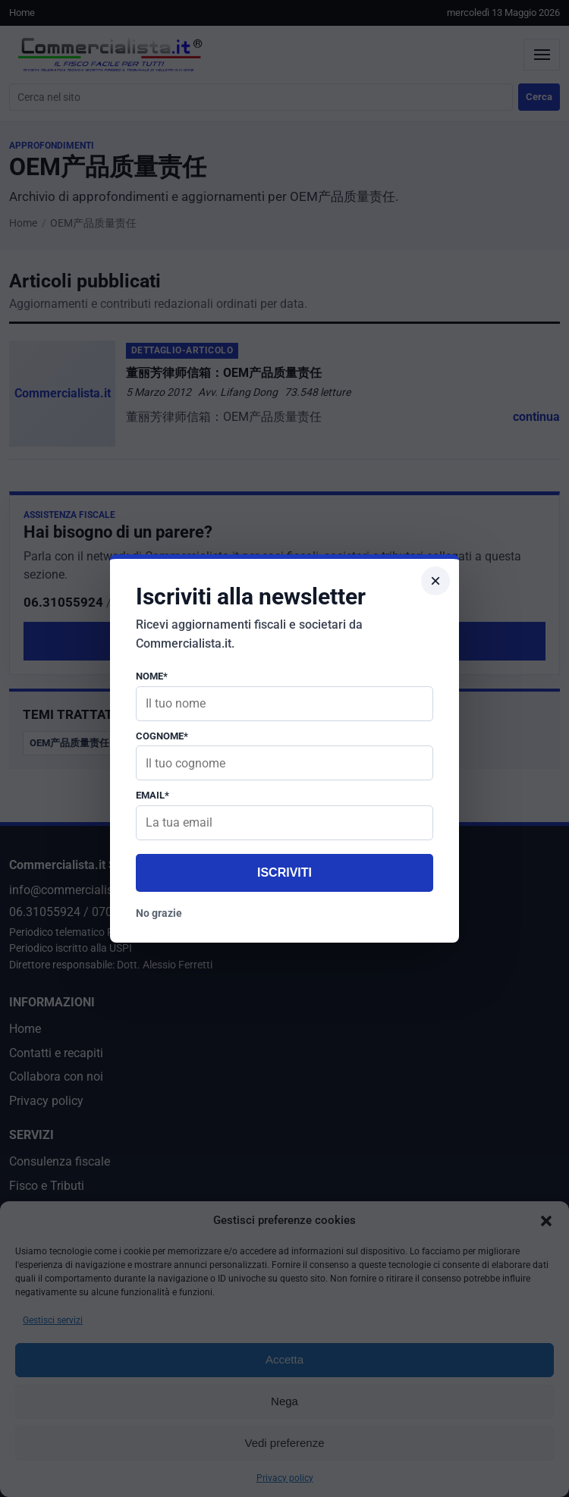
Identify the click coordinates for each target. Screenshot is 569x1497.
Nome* (152, 676)
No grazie (159, 913)
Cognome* (162, 736)
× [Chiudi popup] (435, 580)
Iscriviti (284, 872)
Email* (152, 795)
